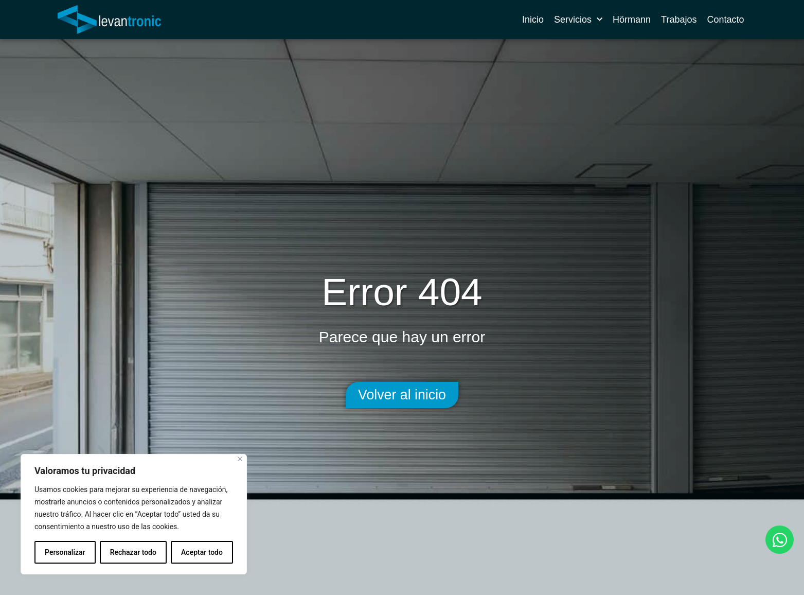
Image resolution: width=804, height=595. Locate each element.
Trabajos (678, 19)
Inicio (533, 19)
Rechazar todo (133, 552)
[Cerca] (240, 459)
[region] (134, 514)
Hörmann (632, 19)
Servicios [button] (578, 19)
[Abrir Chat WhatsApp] (779, 540)
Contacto (725, 19)
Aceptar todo (202, 552)
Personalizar (65, 552)
